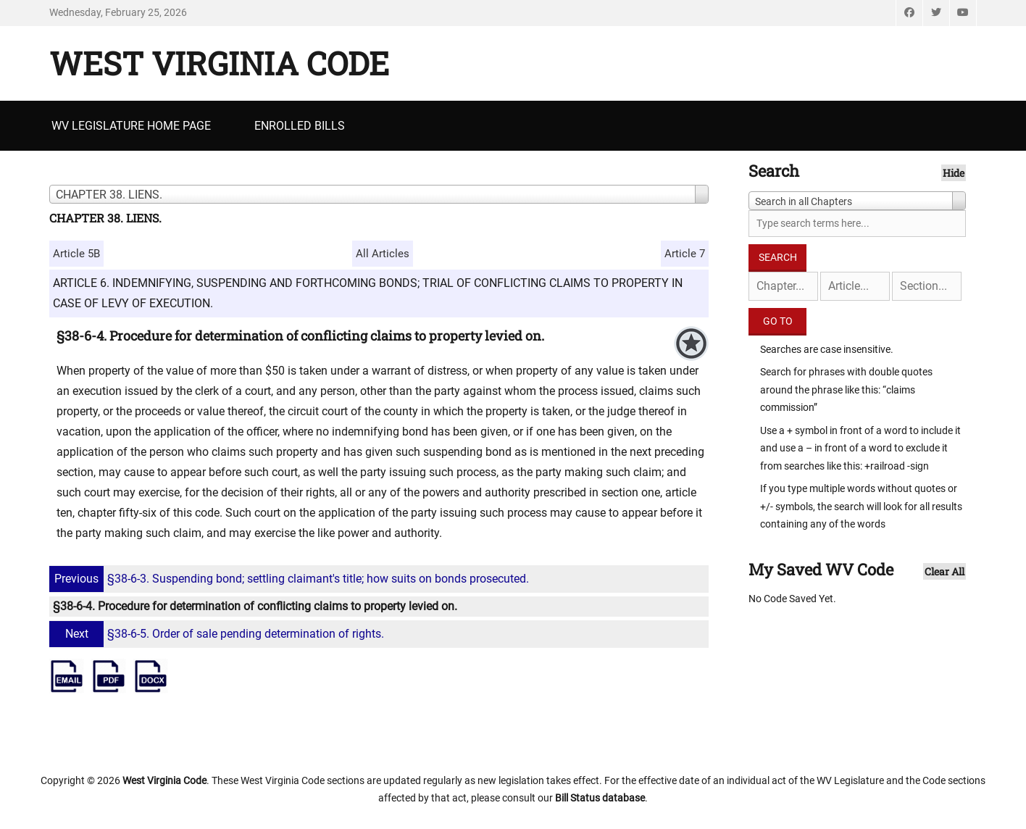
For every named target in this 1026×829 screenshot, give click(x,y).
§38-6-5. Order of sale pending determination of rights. (218, 634)
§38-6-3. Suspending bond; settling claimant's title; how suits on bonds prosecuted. (291, 579)
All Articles (382, 253)
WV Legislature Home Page (131, 126)
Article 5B (76, 253)
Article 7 (684, 253)
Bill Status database (600, 798)
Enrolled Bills (299, 126)
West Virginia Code (219, 63)
